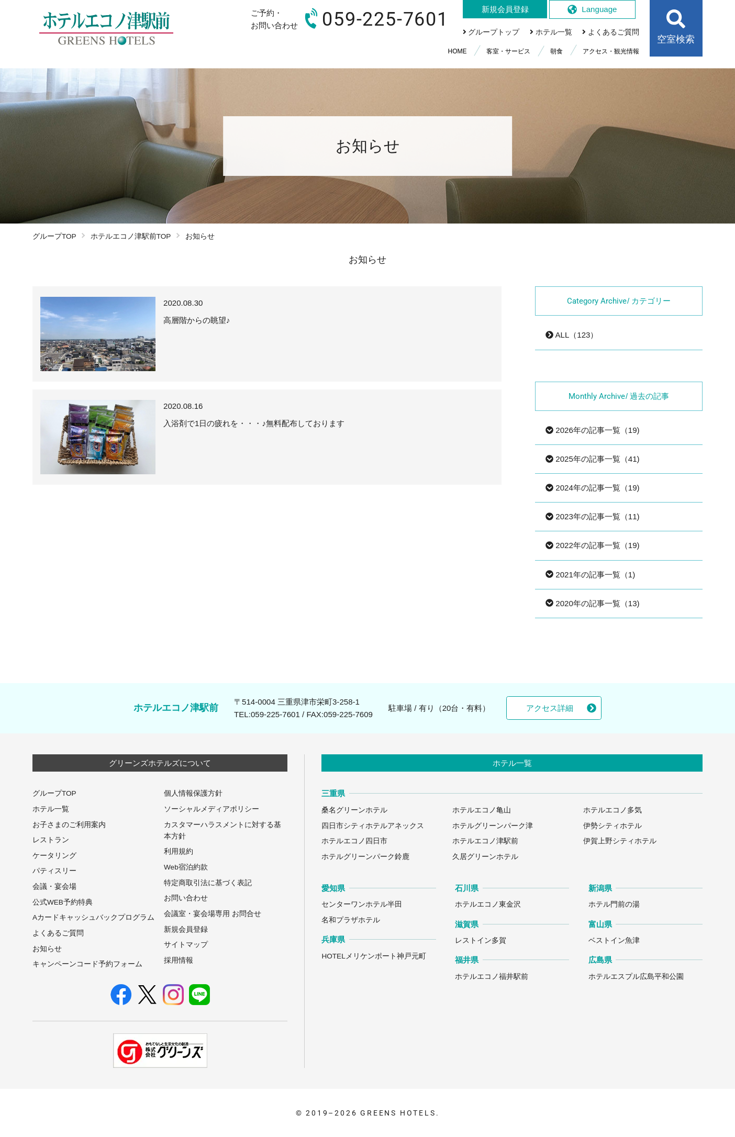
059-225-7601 (275, 714)
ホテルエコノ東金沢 (488, 904)
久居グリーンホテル (485, 857)
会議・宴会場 (54, 886)
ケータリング (54, 856)
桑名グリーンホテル (354, 810)
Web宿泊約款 (186, 867)
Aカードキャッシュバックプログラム (93, 917)
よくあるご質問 (58, 933)
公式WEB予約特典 (62, 902)
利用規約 (178, 851)
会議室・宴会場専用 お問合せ (212, 914)
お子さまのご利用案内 (69, 825)
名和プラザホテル (350, 920)
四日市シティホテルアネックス (372, 826)
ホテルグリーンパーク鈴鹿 (365, 857)
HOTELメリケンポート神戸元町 (373, 956)
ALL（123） (571, 334)
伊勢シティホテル (612, 826)
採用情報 (178, 960)
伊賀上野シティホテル (619, 841)
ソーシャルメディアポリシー (211, 809)
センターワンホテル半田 (361, 904)
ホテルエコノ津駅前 (485, 841)
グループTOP (54, 236)
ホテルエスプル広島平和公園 (636, 976)
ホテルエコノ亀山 (481, 810)
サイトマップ (186, 945)
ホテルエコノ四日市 (354, 841)
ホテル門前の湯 (614, 904)
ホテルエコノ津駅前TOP (131, 236)
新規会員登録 (186, 929)
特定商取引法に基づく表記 (208, 883)
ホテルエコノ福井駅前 (491, 976)
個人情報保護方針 (193, 793)
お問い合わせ (186, 898)
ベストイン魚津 (614, 940)
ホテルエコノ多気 (612, 810)
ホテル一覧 (50, 809)
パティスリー (54, 871)
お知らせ (47, 949)
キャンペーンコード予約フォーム (87, 964)
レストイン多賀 (480, 940)
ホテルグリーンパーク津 (492, 826)
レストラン (50, 840)
